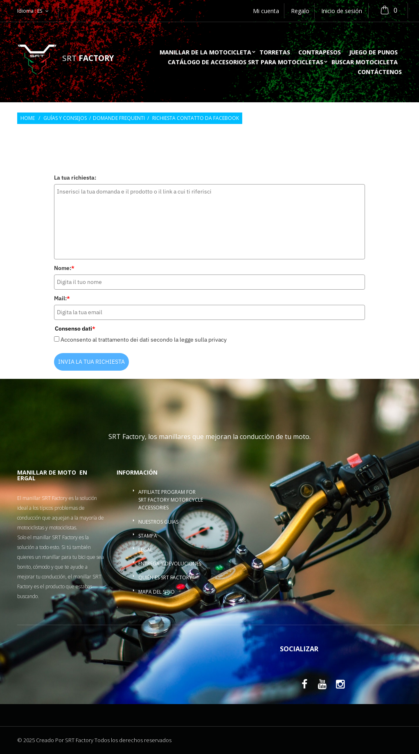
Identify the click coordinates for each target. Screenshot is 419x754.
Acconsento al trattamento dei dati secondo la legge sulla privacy (144, 339)
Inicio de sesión (341, 11)
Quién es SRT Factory (165, 577)
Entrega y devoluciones (169, 563)
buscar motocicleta (364, 62)
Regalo (300, 11)
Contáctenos (380, 72)
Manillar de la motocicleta (205, 53)
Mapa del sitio (156, 591)
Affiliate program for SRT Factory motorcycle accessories (170, 499)
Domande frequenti (119, 118)
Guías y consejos (65, 118)
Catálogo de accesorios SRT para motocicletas (245, 62)
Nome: (64, 268)
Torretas (274, 53)
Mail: (62, 298)
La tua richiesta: (75, 177)
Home (27, 118)
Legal (145, 549)
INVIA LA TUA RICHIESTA (91, 361)
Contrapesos (319, 53)
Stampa (147, 535)
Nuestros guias (158, 521)
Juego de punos (373, 53)
